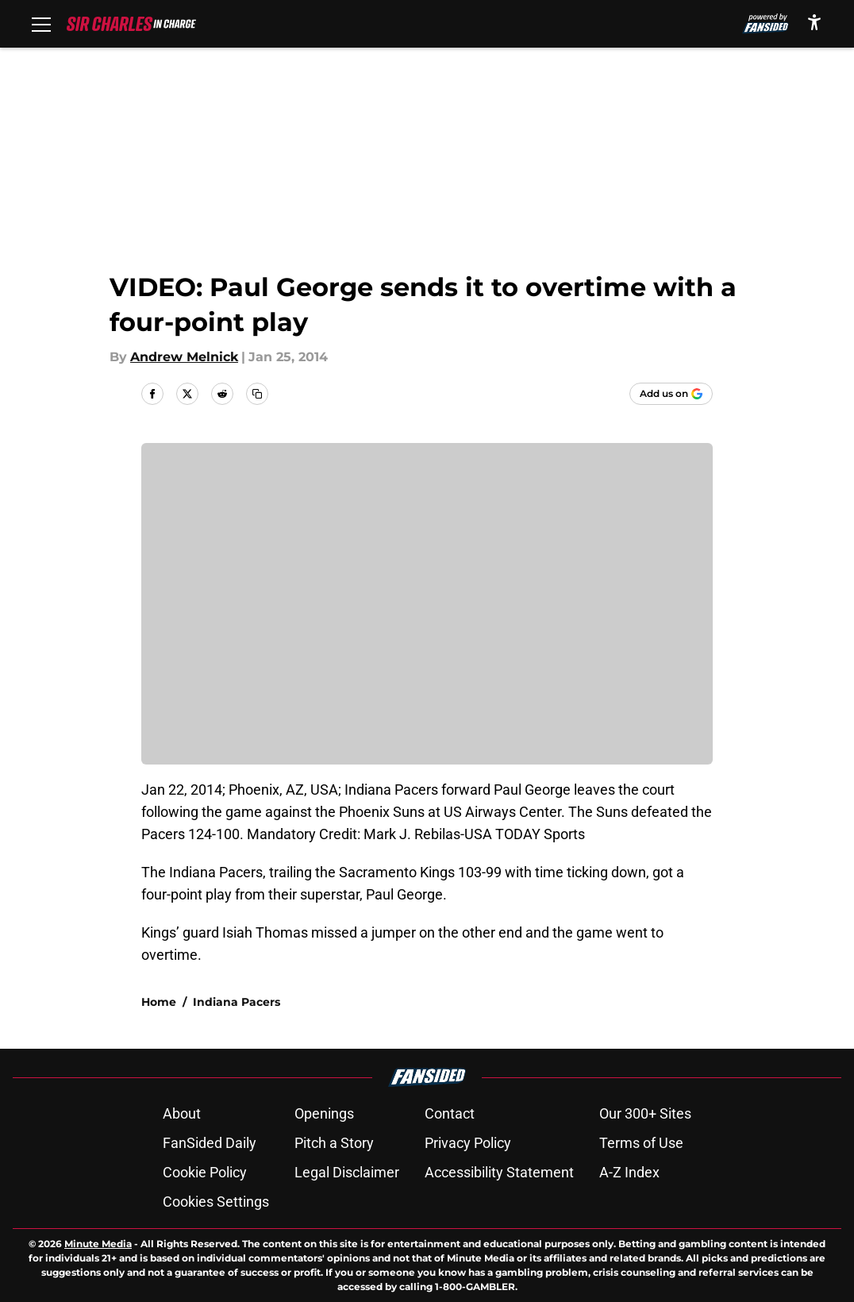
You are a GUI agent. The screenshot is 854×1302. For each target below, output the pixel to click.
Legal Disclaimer (346, 1172)
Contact (450, 1113)
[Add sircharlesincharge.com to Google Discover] (671, 394)
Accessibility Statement (499, 1172)
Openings (324, 1113)
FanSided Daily (209, 1142)
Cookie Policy (205, 1172)
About (182, 1113)
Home (158, 1002)
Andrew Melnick (184, 356)
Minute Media (98, 1244)
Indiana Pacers (236, 1002)
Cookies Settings (216, 1201)
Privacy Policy (468, 1142)
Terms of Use (641, 1142)
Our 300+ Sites (645, 1113)
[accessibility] (814, 21)
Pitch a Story (334, 1142)
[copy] (257, 394)
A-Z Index (629, 1172)
